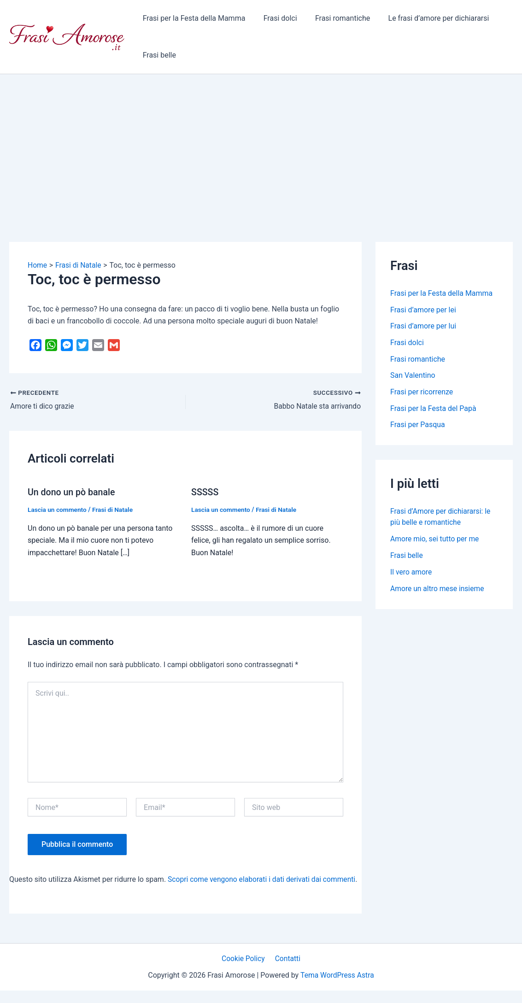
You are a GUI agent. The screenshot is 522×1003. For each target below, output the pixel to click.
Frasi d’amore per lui (423, 326)
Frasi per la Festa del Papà (433, 409)
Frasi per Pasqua (417, 426)
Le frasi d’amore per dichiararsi (426, 18)
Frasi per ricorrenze (421, 392)
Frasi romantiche (334, 18)
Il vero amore (411, 573)
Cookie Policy (244, 970)
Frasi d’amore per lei (423, 309)
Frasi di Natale (114, 509)
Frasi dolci (275, 18)
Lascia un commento (58, 509)
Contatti (287, 970)
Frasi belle (157, 55)
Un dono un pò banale (72, 492)
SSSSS (205, 492)
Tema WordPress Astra (337, 987)
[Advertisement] (261, 143)
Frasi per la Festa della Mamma (192, 18)
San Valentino (412, 376)
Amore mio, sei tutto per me (435, 540)
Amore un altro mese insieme (438, 590)
